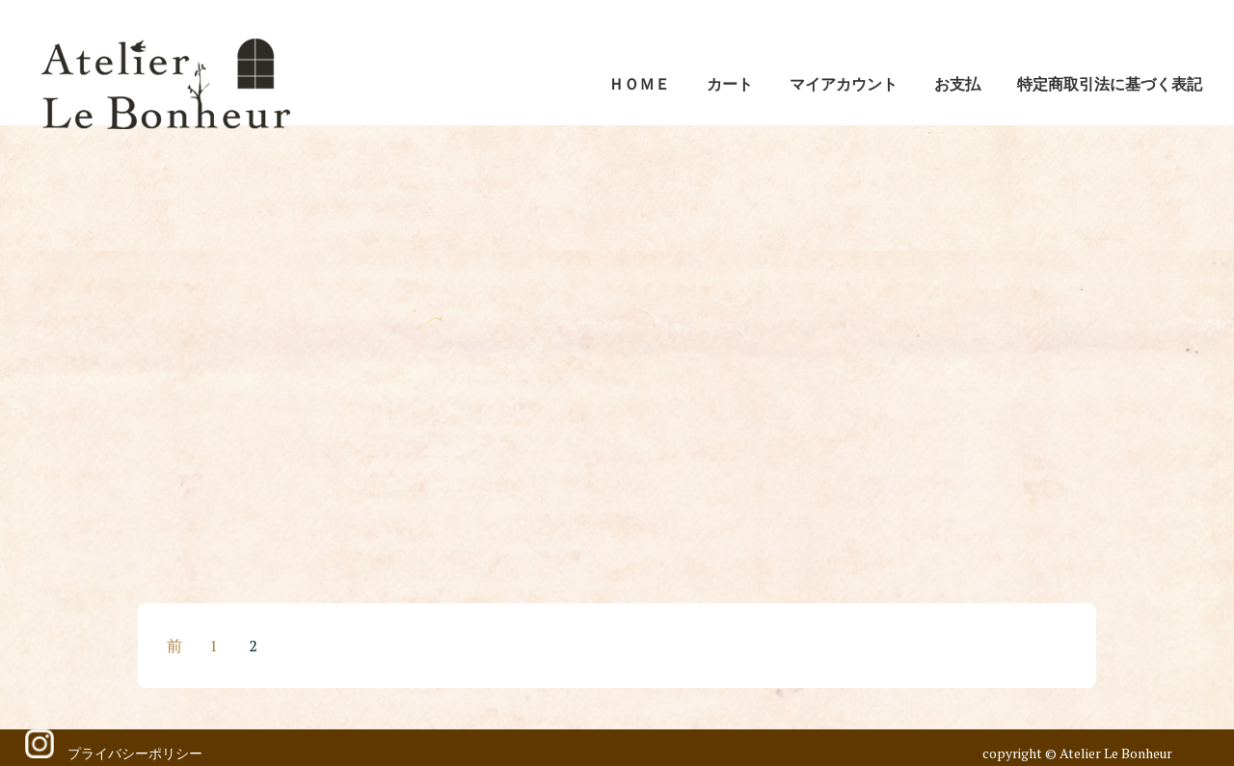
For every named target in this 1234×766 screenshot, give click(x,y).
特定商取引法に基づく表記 (1109, 83)
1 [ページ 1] (213, 645)
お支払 (957, 83)
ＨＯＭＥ (639, 83)
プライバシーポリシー (134, 753)
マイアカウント (844, 83)
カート (730, 83)
